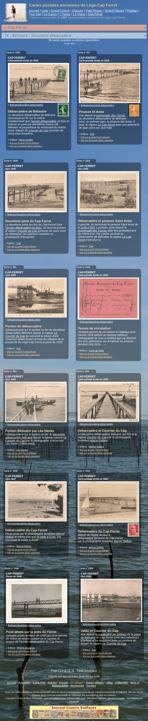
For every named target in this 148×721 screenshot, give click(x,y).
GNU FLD (80, 698)
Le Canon (50, 14)
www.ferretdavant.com (55, 698)
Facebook (74, 701)
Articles (52, 682)
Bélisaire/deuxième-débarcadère (26, 105)
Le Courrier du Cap (114, 643)
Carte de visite (96, 350)
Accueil (34, 10)
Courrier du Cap (38, 130)
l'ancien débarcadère (43, 121)
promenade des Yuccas (110, 115)
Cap (92, 134)
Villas (109, 682)
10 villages (76, 682)
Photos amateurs (26, 648)
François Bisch (39, 695)
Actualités (24, 682)
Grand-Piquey (114, 10)
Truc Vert (35, 14)
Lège (44, 10)
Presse (63, 682)
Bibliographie (60, 685)
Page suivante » (87, 670)
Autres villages (95, 682)
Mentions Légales (116, 698)
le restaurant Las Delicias (111, 634)
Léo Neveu (22, 450)
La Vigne (79, 14)
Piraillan (132, 10)
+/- (104, 344)
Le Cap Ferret (106, 124)
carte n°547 (88, 227)
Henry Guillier (26, 140)
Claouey (77, 10)
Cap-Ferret (95, 14)
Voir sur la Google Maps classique (26, 146)
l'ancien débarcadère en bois (23, 227)
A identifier (121, 682)
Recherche (77, 685)
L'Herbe (65, 14)
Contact (91, 685)
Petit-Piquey (94, 10)
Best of (134, 682)
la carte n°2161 (46, 536)
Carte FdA (39, 682)
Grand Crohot (60, 10)
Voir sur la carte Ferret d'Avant (24, 143)
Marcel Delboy (98, 440)
